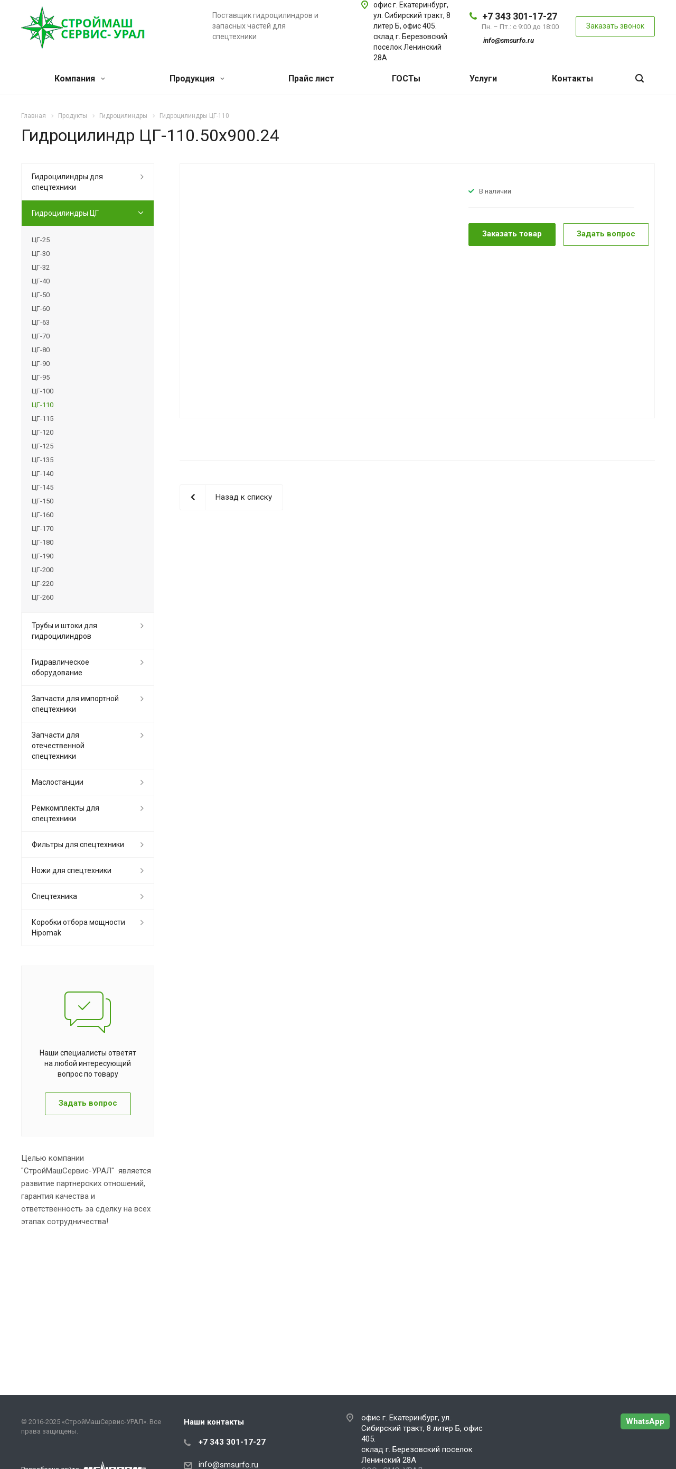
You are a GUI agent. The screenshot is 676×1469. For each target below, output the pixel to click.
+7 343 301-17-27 (519, 16)
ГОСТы (406, 79)
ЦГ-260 (42, 597)
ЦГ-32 (41, 267)
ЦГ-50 (41, 295)
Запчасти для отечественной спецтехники (58, 745)
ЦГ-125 (42, 446)
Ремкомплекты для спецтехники (65, 813)
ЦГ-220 (42, 583)
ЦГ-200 (42, 570)
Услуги (483, 79)
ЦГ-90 (41, 364)
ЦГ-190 (42, 556)
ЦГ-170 (42, 528)
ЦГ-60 (41, 309)
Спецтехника (54, 896)
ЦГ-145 (42, 487)
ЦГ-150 (42, 501)
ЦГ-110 (42, 405)
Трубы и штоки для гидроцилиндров (64, 630)
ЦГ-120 (42, 432)
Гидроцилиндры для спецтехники (67, 181)
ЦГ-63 (41, 322)
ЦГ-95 (41, 377)
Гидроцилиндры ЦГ (65, 213)
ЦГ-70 (41, 336)
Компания (79, 79)
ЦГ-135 (42, 460)
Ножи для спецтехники (71, 870)
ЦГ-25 (41, 240)
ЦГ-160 (42, 515)
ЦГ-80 (41, 350)
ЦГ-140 (42, 474)
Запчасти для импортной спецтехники (75, 703)
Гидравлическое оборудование (60, 667)
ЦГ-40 (41, 281)
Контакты (572, 79)
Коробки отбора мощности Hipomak (78, 927)
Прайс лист (311, 79)
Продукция (197, 79)
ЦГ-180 (42, 542)
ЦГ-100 (42, 391)
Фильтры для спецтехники (78, 844)
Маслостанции (57, 782)
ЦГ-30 (41, 254)
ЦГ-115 (42, 419)
